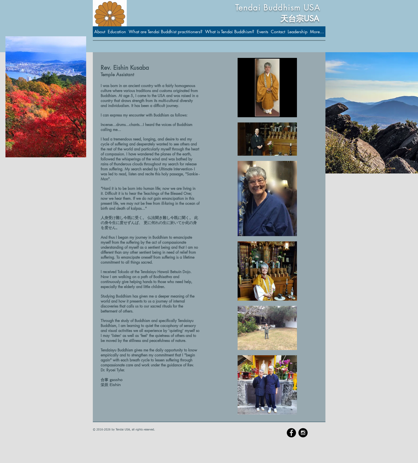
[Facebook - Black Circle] (291, 432)
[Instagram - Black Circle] (303, 432)
